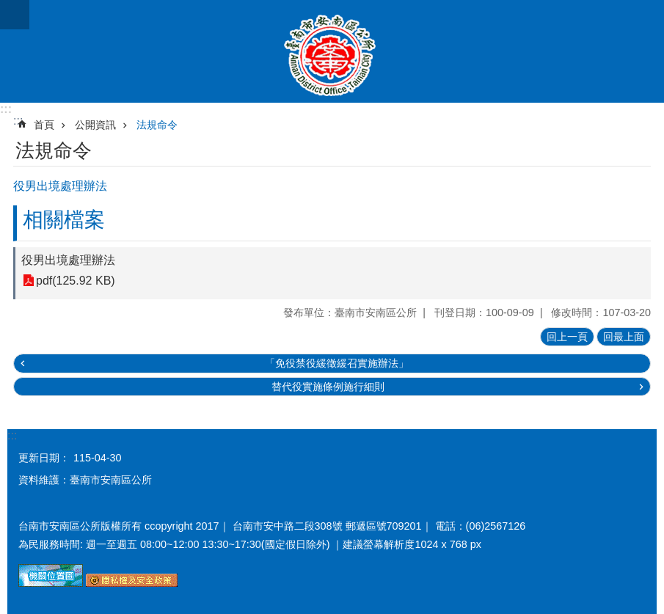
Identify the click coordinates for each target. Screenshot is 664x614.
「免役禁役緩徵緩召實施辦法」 (337, 363)
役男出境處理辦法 (68, 260)
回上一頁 (567, 337)
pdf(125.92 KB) (75, 280)
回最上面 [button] (623, 337)
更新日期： (44, 458)
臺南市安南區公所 (332, 51)
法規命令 (157, 125)
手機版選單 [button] (14, 14)
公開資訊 (95, 125)
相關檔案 (64, 219)
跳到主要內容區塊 (7, 7)
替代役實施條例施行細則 (327, 386)
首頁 (44, 125)
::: (6, 109)
